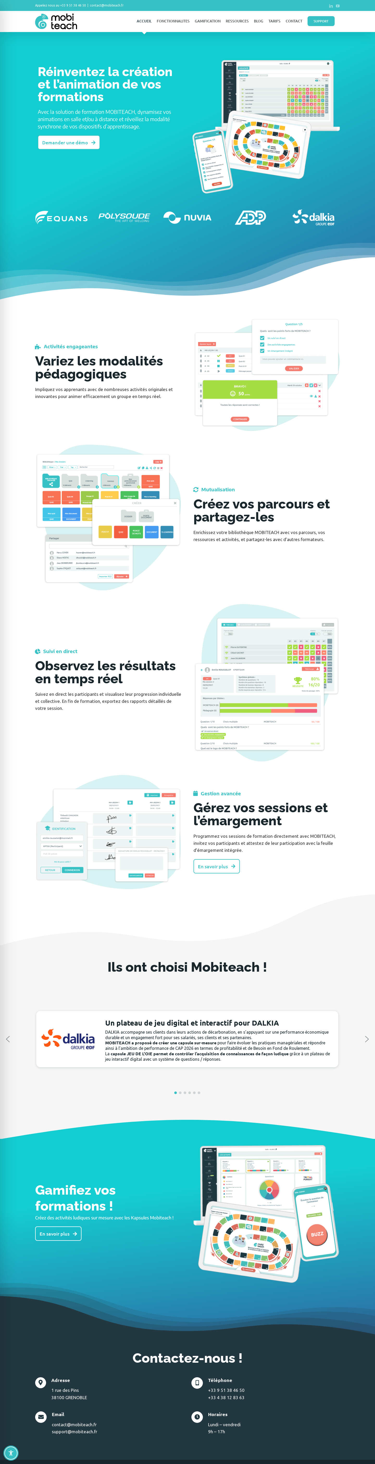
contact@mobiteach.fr (107, 5)
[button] (8, 1039)
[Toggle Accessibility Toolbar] (11, 1453)
